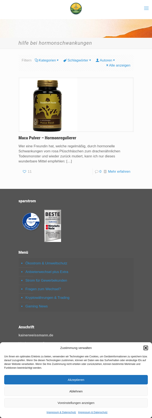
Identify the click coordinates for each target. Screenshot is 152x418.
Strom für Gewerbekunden (46, 280)
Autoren (106, 60)
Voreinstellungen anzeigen (76, 403)
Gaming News (37, 306)
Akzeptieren (76, 379)
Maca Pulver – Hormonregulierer (47, 137)
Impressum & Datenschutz (61, 412)
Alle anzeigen (117, 65)
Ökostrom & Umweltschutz (46, 263)
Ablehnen (76, 391)
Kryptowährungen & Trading (48, 298)
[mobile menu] (146, 8)
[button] (146, 348)
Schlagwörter (77, 60)
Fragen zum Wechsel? (43, 289)
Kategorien (47, 60)
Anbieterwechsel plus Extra (47, 272)
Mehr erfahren (119, 172)
